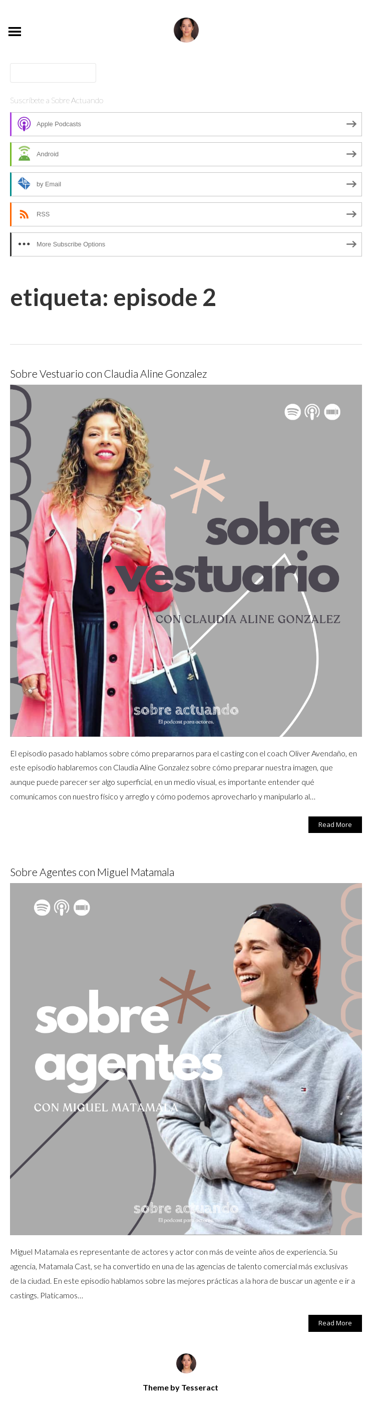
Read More (335, 824)
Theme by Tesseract (180, 1387)
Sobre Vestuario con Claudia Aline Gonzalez (108, 373)
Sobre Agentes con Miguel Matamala (92, 872)
